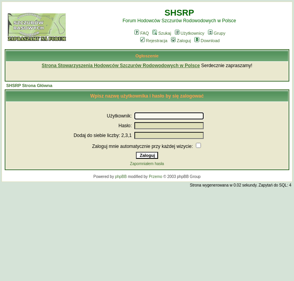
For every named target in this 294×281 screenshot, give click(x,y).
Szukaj (161, 33)
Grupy (216, 33)
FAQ (141, 33)
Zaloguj (181, 40)
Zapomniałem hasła (147, 164)
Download (207, 40)
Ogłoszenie (147, 55)
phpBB (121, 176)
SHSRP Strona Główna (29, 85)
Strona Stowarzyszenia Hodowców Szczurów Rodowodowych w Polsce (121, 65)
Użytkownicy (189, 33)
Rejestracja (153, 40)
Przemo (155, 176)
